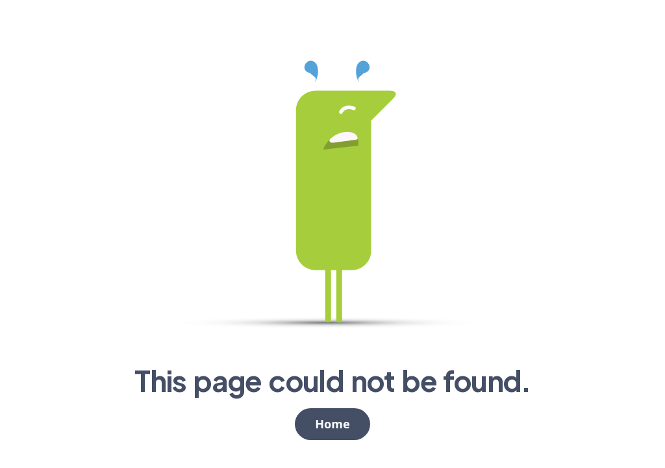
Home (332, 424)
